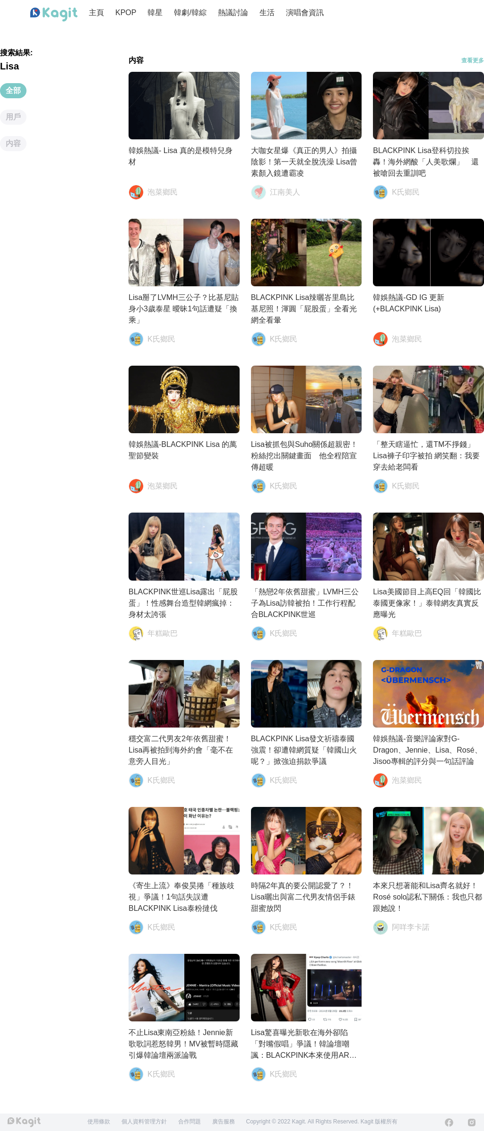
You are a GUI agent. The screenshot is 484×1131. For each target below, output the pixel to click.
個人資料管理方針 (144, 1121)
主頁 (96, 13)
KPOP (125, 13)
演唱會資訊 (305, 13)
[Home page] (54, 15)
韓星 (155, 13)
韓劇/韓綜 (190, 13)
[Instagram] (471, 1122)
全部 (13, 90)
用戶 (13, 117)
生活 (267, 13)
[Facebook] (449, 1122)
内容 (13, 143)
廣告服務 (223, 1121)
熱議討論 (233, 13)
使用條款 (98, 1121)
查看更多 (472, 60)
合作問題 (189, 1121)
